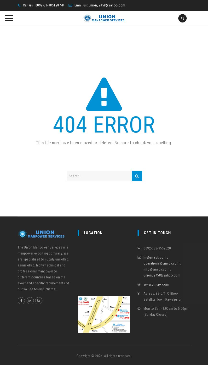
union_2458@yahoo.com (107, 5)
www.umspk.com (156, 284)
